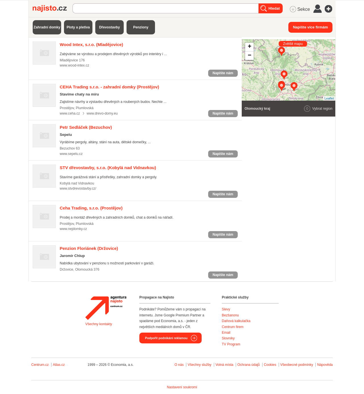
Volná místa (224, 365)
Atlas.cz (59, 365)
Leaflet (329, 98)
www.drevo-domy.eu (101, 113)
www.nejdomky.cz (73, 229)
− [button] (249, 55)
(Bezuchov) (86, 127)
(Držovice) (89, 248)
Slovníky (228, 338)
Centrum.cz (40, 365)
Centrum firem (232, 327)
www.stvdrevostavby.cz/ (78, 188)
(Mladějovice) (91, 44)
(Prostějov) (109, 86)
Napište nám (223, 73)
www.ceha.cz (70, 113)
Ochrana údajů (248, 365)
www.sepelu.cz (71, 154)
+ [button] (249, 47)
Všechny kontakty (98, 324)
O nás (179, 365)
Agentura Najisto (105, 308)
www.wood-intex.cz (74, 65)
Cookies (270, 365)
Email (226, 333)
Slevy (226, 309)
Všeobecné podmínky (296, 365)
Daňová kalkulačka (236, 321)
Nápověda (325, 365)
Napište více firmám (310, 27)
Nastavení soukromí (182, 387)
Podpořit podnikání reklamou (166, 338)
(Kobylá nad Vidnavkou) (108, 167)
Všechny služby (200, 365)
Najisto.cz (53, 8)
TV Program (231, 344)
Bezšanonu (230, 315)
